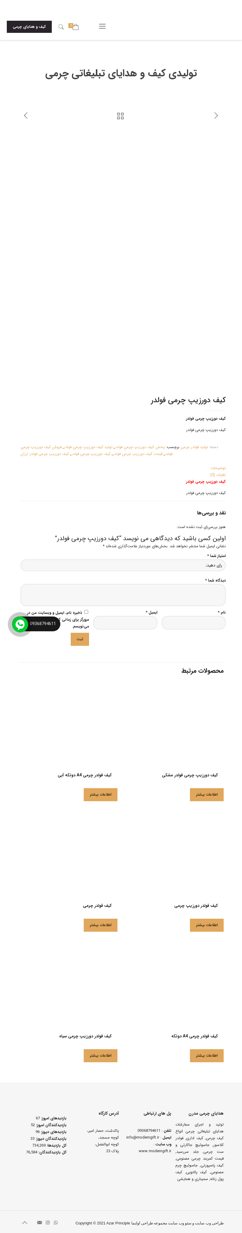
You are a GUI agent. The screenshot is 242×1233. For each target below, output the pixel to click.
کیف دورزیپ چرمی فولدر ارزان (44, 451)
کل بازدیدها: (56, 1143)
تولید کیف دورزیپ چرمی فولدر (88, 445)
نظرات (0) (218, 472)
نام (222, 610)
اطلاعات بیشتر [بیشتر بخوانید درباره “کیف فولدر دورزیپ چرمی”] (207, 923)
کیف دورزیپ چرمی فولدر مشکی (190, 773)
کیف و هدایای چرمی (29, 27)
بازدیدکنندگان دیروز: (51, 1136)
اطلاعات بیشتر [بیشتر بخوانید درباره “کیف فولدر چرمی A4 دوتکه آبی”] (101, 792)
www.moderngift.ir (155, 1149)
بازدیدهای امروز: (53, 1116)
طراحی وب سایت (209, 1220)
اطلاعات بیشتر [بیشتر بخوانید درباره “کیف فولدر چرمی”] (101, 923)
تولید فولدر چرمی (194, 445)
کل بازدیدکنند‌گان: (52, 1150)
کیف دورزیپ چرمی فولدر (91, 451)
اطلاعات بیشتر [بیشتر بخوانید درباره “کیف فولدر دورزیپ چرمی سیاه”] (101, 1053)
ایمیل (151, 610)
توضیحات (218, 466)
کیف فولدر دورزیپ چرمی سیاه (85, 1034)
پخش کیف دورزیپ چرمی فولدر (139, 445)
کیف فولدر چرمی (97, 903)
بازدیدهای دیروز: (53, 1129)
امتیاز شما (216, 553)
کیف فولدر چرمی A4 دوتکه (194, 1034)
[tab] (123, 465)
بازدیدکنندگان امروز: (51, 1123)
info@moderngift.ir (142, 1135)
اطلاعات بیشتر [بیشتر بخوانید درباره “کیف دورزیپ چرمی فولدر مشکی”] (207, 792)
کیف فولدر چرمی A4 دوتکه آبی (85, 773)
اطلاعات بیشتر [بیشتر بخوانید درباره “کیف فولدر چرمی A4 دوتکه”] (207, 1053)
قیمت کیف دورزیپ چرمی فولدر (137, 451)
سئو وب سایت (179, 1220)
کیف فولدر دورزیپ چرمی (196, 903)
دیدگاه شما (215, 578)
